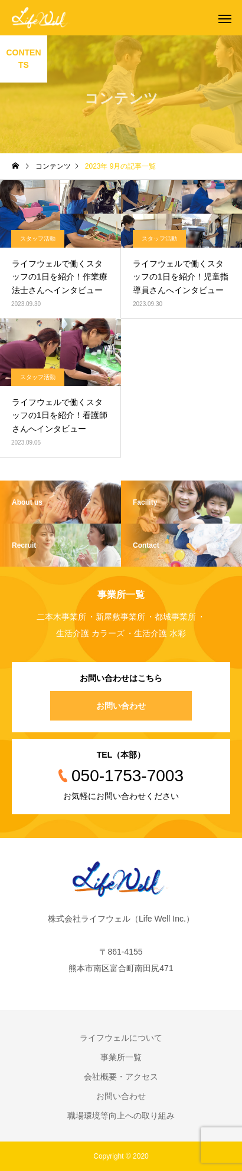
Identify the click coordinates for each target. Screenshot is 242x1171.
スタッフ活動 (37, 238)
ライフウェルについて (121, 1037)
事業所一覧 (121, 1057)
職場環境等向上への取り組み (121, 1115)
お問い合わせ (121, 706)
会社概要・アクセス (121, 1076)
